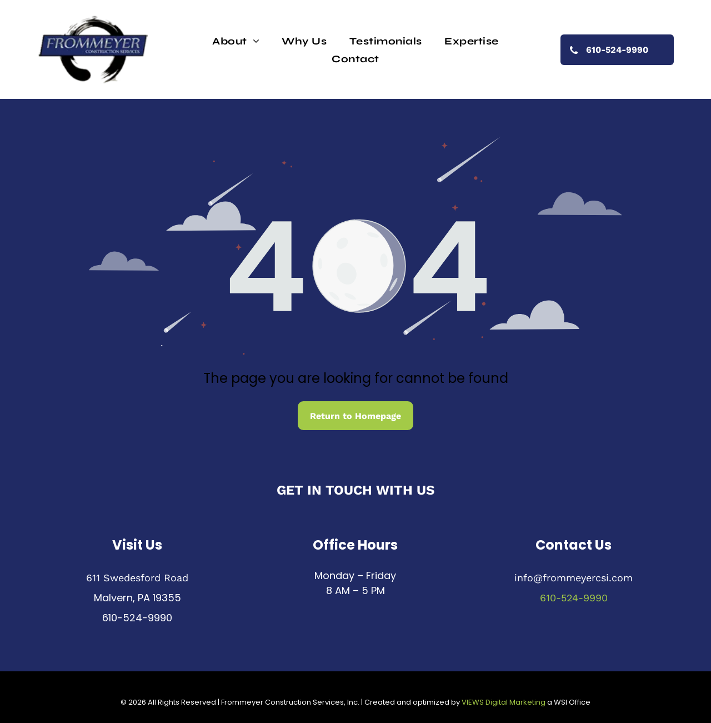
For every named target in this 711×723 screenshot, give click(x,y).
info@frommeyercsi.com (573, 578)
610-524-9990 (137, 618)
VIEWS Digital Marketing (503, 702)
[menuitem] (236, 40)
